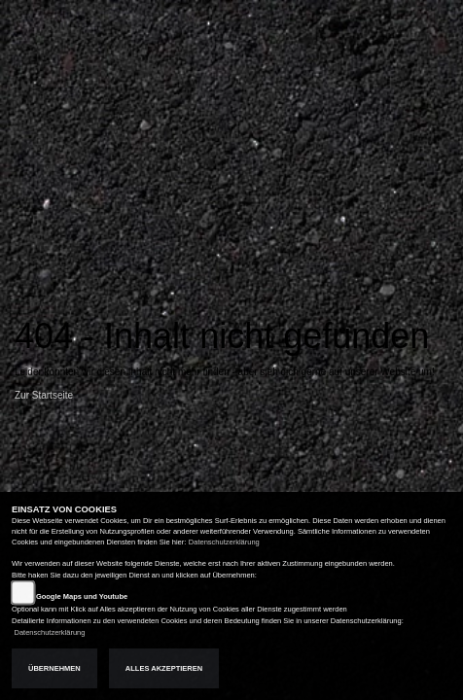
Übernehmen (54, 668)
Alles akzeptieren (163, 668)
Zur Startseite (44, 395)
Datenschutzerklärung (224, 542)
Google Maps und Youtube (81, 596)
